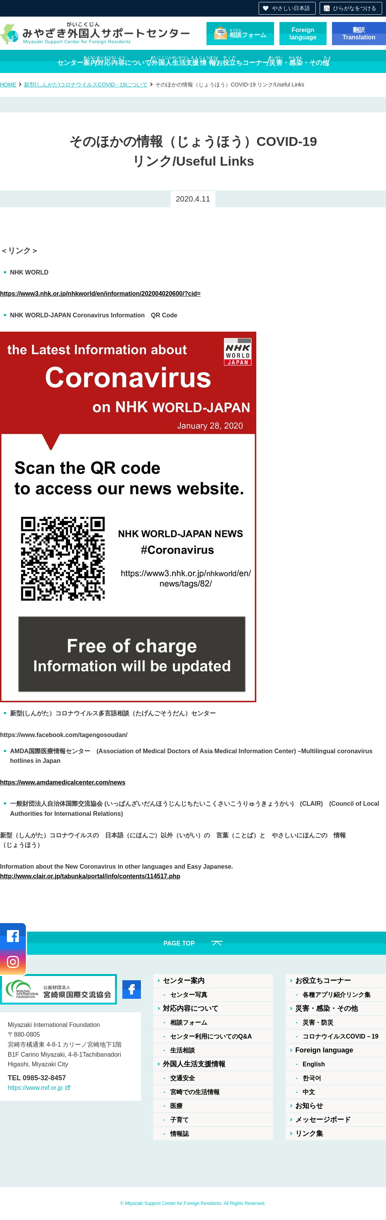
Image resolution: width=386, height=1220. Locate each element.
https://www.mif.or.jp (35, 1087)
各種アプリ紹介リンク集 (337, 994)
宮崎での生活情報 (195, 1092)
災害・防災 (318, 1022)
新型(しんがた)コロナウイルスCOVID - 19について (85, 84)
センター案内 (184, 980)
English (314, 1064)
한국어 (312, 1078)
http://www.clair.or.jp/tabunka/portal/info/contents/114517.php (90, 876)
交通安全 (182, 1078)
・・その (337, 61)
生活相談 (182, 1050)
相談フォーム (188, 1022)
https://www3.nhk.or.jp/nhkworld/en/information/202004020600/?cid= (100, 293)
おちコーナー (261, 61)
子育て (179, 1120)
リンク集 (309, 1133)
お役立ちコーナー (323, 980)
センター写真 (188, 994)
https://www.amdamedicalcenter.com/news (62, 782)
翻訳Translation (358, 34)
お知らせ (309, 1106)
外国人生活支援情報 (194, 1064)
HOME (8, 84)
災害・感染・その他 (326, 1008)
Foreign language (324, 1050)
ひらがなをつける (354, 8)
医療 (176, 1106)
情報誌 (179, 1133)
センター (39, 61)
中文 (309, 1092)
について (105, 61)
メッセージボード (323, 1119)
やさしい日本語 (291, 8)
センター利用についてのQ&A (211, 1036)
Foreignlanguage (303, 34)
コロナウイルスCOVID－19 (340, 1036)
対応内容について (190, 1008)
